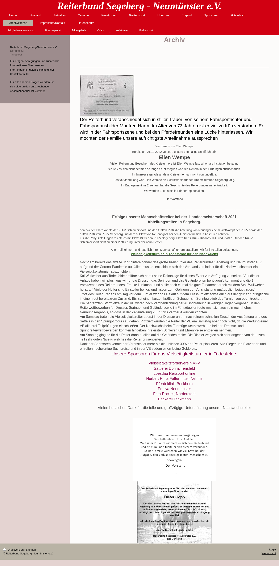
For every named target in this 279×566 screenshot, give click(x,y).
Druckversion (13, 549)
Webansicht (269, 553)
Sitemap (31, 549)
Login (272, 549)
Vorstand (40, 90)
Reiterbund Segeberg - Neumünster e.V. (139, 5)
